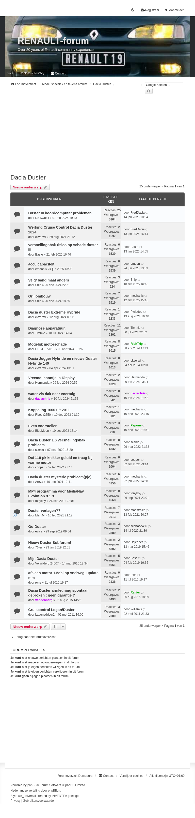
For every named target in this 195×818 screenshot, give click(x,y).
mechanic (137, 296)
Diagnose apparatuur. (47, 328)
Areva (39, 482)
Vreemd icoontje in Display (51, 378)
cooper (40, 467)
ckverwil (40, 237)
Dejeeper (137, 542)
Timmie (40, 333)
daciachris (42, 398)
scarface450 (139, 526)
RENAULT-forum (53, 41)
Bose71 (136, 558)
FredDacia (137, 212)
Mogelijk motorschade (47, 344)
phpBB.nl (54, 790)
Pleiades (136, 312)
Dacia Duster (28, 177)
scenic (39, 450)
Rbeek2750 (43, 415)
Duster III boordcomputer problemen (59, 213)
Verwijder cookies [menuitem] (131, 776)
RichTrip (137, 344)
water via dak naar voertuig (51, 394)
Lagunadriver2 (45, 614)
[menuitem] (32, 73)
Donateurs (85, 776)
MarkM (40, 515)
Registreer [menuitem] (150, 10)
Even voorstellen (42, 426)
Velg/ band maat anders (48, 280)
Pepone (136, 425)
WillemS (136, 609)
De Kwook (42, 218)
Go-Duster (37, 527)
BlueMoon (42, 431)
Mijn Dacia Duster (43, 559)
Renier (135, 592)
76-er (38, 547)
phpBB (32, 785)
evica (38, 531)
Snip (38, 285)
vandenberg (44, 600)
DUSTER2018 (45, 349)
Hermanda (42, 382)
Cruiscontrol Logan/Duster (51, 610)
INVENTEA (59, 796)
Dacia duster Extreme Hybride (54, 312)
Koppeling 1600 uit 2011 (49, 410)
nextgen (75, 796)
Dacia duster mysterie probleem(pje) (59, 477)
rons (38, 582)
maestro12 (138, 510)
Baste (39, 254)
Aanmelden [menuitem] (175, 10)
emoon (40, 269)
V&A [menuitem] (10, 73)
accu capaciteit (41, 264)
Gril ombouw (39, 296)
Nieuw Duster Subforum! (49, 543)
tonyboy (40, 501)
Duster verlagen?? (44, 511)
